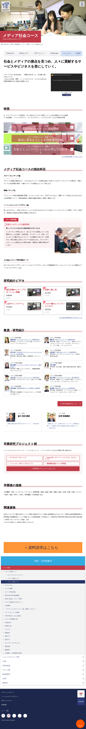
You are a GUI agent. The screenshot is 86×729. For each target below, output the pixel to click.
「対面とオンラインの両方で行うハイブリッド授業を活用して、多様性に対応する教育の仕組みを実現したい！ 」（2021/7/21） (63, 426)
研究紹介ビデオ (23, 53)
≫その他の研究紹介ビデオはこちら (70, 317)
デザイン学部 (6, 670)
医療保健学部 (6, 674)
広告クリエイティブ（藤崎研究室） (65, 339)
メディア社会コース (13, 582)
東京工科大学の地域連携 (12, 595)
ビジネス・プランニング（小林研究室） (28, 377)
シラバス (7, 629)
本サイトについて (6, 700)
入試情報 (77, 53)
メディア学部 (25, 44)
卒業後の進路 (54, 53)
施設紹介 (7, 649)
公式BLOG (8, 622)
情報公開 (81, 701)
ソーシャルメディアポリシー (9, 696)
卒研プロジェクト (39, 53)
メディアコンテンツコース (15, 575)
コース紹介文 (66, 95)
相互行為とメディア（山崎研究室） (67, 352)
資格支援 (7, 646)
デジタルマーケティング (17, 457)
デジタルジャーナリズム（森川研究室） (68, 377)
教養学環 (5, 683)
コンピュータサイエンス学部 (10, 657)
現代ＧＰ (7, 639)
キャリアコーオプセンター (12, 643)
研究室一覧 (8, 626)
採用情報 (4, 704)
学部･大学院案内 (15, 44)
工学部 (4, 661)
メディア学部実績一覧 (11, 619)
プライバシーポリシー (7, 692)
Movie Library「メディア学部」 (14, 599)
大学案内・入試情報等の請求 (13, 653)
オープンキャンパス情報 (12, 612)
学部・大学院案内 (43, 561)
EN (7, 711)
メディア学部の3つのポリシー (13, 602)
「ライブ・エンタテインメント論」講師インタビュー (20, 609)
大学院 (4, 678)
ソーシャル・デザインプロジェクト (20, 463)
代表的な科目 (10, 53)
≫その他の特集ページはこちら (72, 156)
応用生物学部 (6, 665)
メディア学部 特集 (10, 592)
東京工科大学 (5, 44)
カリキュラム (67, 53)
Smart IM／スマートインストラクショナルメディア (61, 458)
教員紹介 (7, 632)
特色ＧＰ (7, 636)
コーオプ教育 (9, 588)
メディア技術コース (13, 578)
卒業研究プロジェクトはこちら (43, 469)
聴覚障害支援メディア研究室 (55, 463)
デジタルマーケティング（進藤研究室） (28, 339)
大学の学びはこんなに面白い (13, 616)
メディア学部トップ (11, 571)
